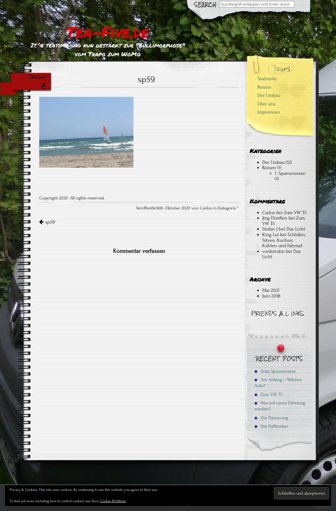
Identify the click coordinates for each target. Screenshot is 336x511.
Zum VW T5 (295, 212)
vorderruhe (273, 251)
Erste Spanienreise (274, 371)
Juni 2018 (271, 296)
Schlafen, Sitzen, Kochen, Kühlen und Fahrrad (284, 240)
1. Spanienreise (290, 173)
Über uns (266, 104)
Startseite (267, 78)
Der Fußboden (271, 426)
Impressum (268, 112)
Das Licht (295, 229)
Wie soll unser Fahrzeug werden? (279, 406)
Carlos (268, 212)
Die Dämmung (271, 417)
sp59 (47, 222)
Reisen (264, 87)
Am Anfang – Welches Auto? (278, 382)
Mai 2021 (270, 290)
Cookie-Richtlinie (113, 501)
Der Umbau (268, 95)
